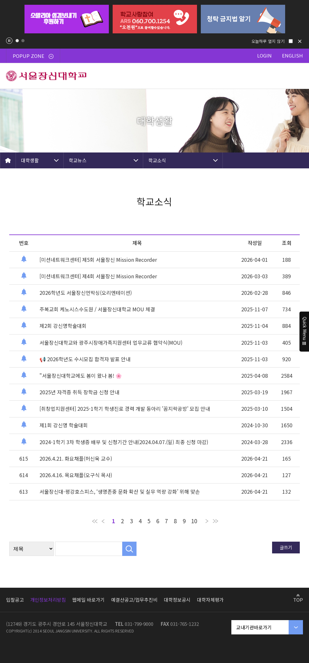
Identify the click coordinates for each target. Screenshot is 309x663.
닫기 (300, 41)
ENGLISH (292, 55)
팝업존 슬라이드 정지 (9, 40)
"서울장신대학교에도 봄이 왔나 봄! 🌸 (80, 375)
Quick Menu (304, 332)
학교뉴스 (78, 160)
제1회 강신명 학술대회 (63, 425)
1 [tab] (17, 40)
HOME (8, 160)
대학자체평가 (210, 599)
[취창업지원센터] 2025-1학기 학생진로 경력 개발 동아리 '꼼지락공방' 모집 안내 (124, 408)
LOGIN (264, 55)
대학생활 (30, 160)
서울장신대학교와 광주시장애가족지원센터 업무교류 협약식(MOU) (110, 342)
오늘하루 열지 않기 (267, 41)
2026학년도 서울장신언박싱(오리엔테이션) (85, 292)
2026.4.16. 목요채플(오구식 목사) (75, 475)
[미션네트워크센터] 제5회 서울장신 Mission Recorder (98, 259)
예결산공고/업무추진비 (134, 599)
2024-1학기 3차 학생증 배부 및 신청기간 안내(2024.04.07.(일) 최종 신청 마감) (123, 442)
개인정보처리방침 (48, 599)
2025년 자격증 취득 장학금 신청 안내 (79, 392)
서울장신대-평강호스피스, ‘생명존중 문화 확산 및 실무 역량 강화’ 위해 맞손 (119, 491)
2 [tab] (23, 40)
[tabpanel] (67, 19)
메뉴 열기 (296, 76)
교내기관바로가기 (254, 627)
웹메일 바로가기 (88, 599)
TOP (298, 599)
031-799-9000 (139, 623)
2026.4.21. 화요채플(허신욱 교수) (75, 458)
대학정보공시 (177, 599)
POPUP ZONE (33, 55)
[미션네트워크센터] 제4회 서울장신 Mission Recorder (98, 276)
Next (298, 19)
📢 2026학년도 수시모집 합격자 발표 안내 (84, 359)
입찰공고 (15, 599)
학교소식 (157, 160)
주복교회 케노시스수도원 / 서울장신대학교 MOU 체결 (97, 309)
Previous (11, 19)
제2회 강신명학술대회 (63, 325)
